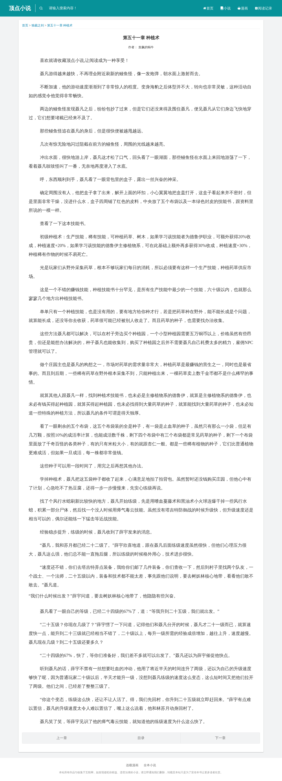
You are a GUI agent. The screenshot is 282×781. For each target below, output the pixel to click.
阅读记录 (263, 8)
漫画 (242, 8)
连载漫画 (132, 765)
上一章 (61, 738)
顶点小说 (20, 8)
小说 (225, 8)
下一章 (220, 738)
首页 (208, 8)
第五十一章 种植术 (60, 25)
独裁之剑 (38, 25)
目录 (141, 738)
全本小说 (150, 765)
